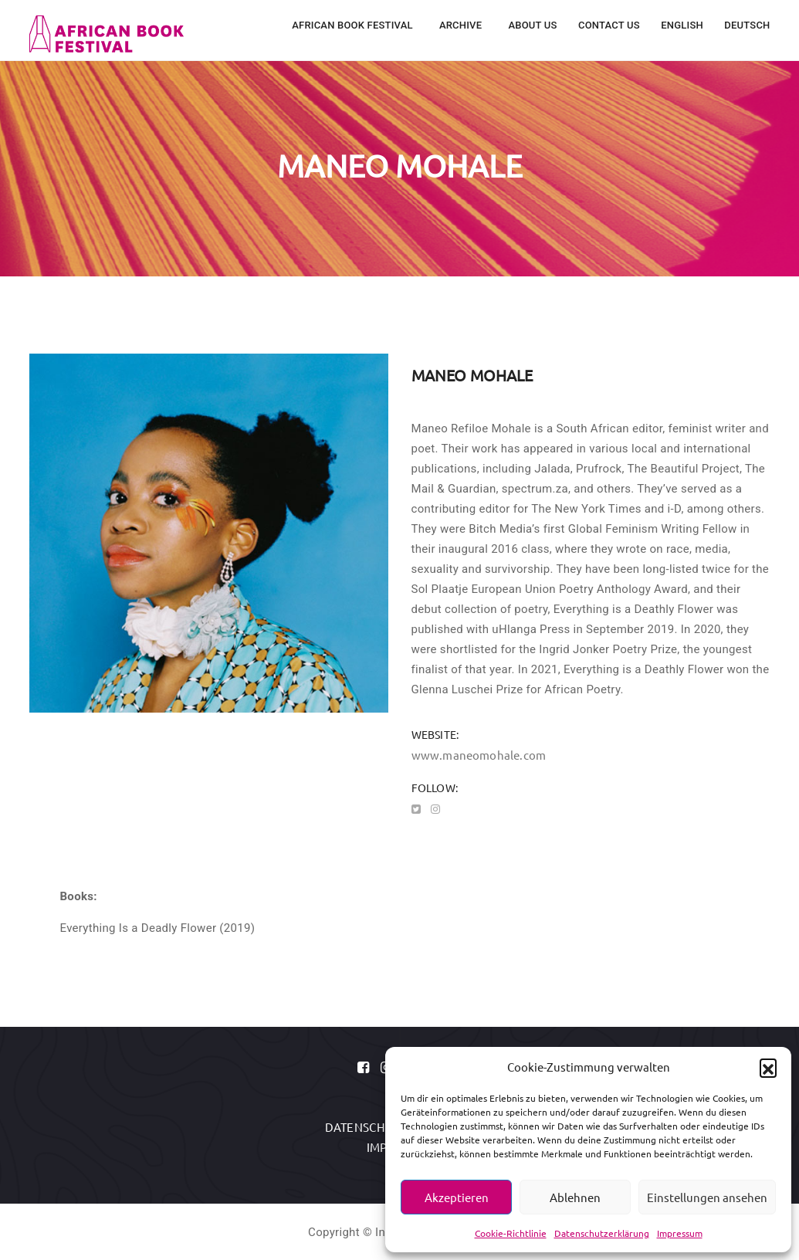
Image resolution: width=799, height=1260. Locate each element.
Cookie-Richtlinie (511, 1233)
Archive (462, 25)
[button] (768, 1067)
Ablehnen (575, 1197)
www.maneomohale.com (479, 754)
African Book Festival (353, 25)
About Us (532, 25)
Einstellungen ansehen (707, 1197)
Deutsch (747, 25)
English (682, 25)
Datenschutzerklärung (601, 1233)
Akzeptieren (457, 1197)
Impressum (680, 1233)
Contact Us (609, 25)
